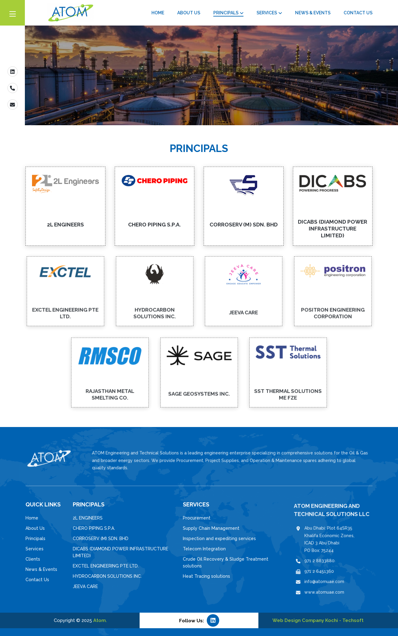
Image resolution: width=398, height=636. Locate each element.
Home (157, 12)
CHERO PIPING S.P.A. (154, 224)
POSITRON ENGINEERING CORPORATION (332, 308)
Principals (225, 12)
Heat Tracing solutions (206, 576)
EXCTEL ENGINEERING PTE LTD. (65, 308)
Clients (32, 559)
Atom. (100, 620)
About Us (188, 12)
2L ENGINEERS (65, 224)
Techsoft (352, 620)
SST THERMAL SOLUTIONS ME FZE (287, 389)
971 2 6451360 (323, 566)
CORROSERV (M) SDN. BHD (244, 224)
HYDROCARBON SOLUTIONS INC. (154, 308)
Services (267, 12)
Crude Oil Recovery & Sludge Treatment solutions (225, 562)
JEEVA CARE (243, 308)
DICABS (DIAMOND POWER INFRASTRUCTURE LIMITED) (332, 229)
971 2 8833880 (323, 559)
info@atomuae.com (326, 574)
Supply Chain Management (211, 528)
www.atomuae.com (326, 581)
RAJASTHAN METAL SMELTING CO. (110, 389)
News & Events (313, 12)
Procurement (197, 517)
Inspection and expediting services (219, 538)
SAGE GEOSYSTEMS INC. (199, 389)
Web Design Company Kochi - (307, 620)
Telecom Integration (204, 548)
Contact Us (358, 12)
